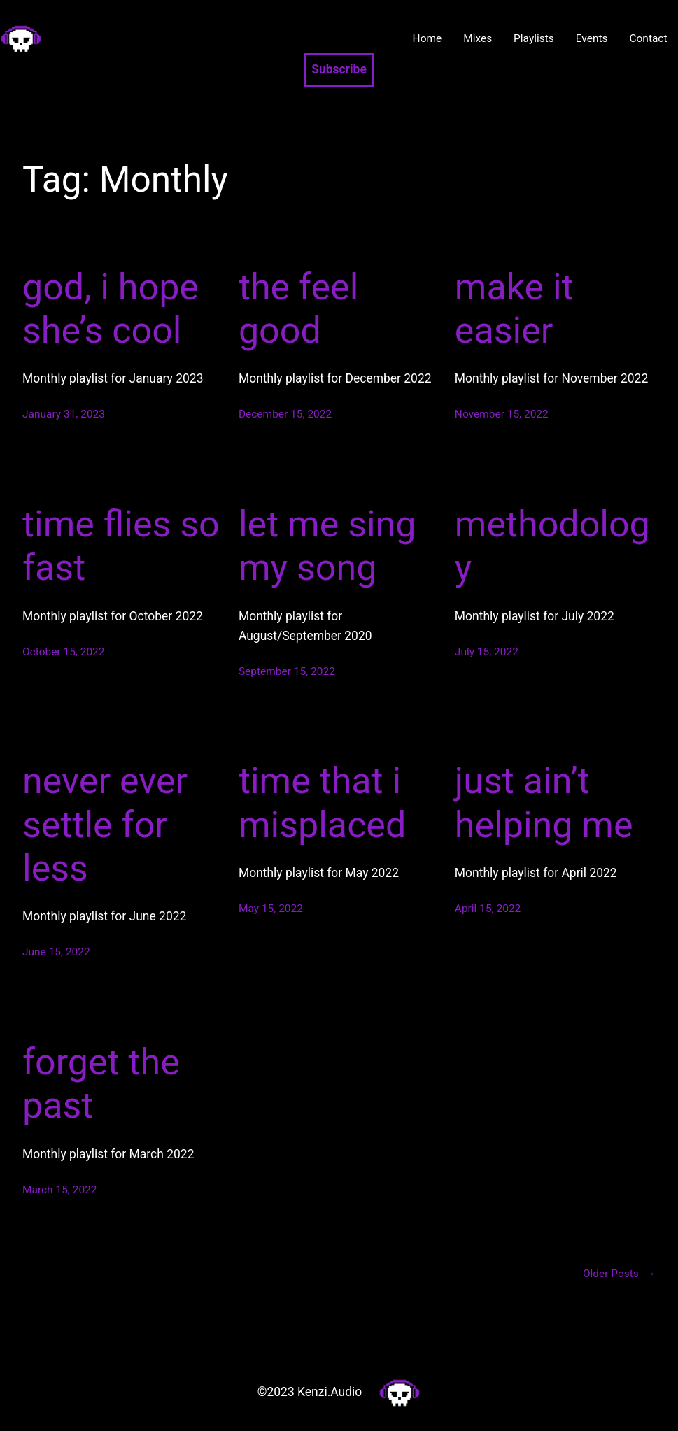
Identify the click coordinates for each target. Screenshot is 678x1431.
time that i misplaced (322, 803)
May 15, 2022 (271, 908)
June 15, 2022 (56, 952)
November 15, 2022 (502, 414)
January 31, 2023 (63, 414)
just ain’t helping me (544, 803)
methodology (552, 546)
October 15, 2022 (63, 652)
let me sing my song (327, 546)
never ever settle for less (105, 825)
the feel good (298, 309)
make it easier (514, 309)
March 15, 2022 (59, 1189)
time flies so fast (121, 546)
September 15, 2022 (287, 671)
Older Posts (619, 1274)
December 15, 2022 (285, 414)
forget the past (101, 1084)
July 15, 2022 (486, 652)
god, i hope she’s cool (110, 309)
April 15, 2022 (488, 908)
